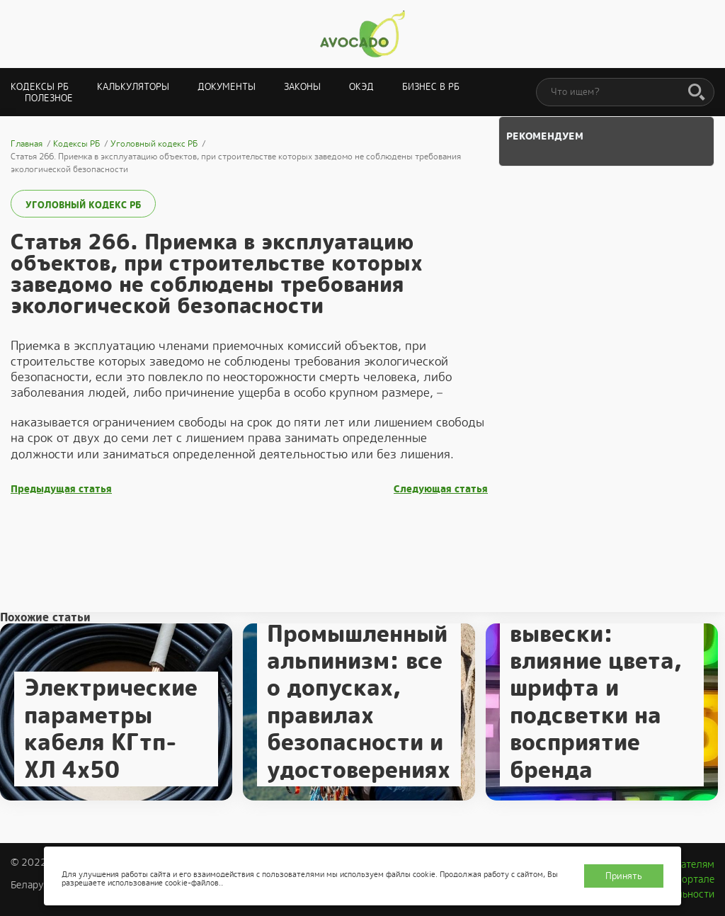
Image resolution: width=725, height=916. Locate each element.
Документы (227, 87)
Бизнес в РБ (430, 87)
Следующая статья (441, 489)
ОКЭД (361, 87)
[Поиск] (696, 93)
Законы (302, 87)
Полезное (49, 98)
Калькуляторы (133, 87)
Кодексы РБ (40, 87)
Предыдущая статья (61, 489)
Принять (623, 876)
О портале (690, 879)
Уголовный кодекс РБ (83, 205)
